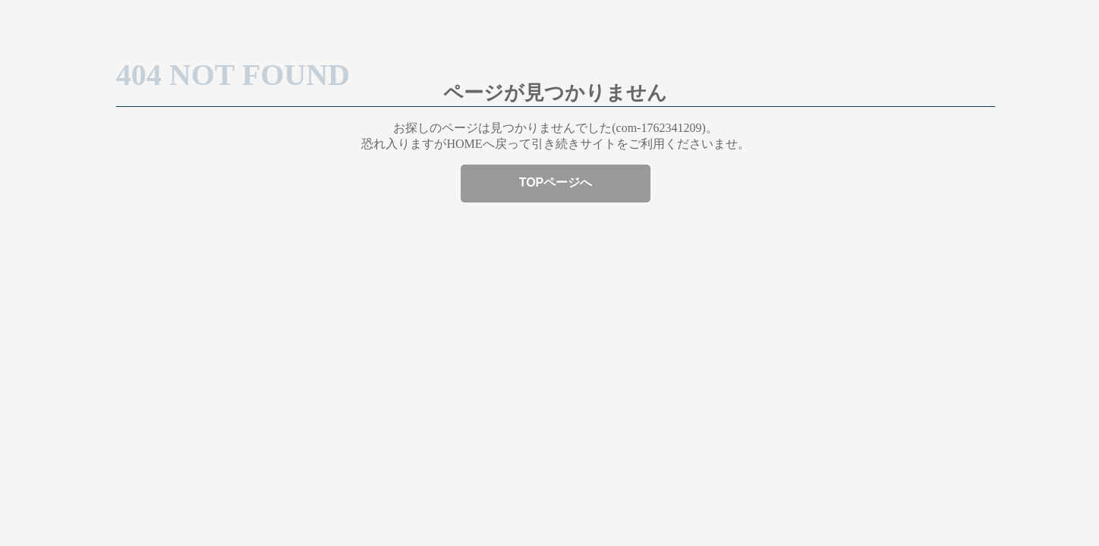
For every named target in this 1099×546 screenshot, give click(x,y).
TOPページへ (556, 182)
